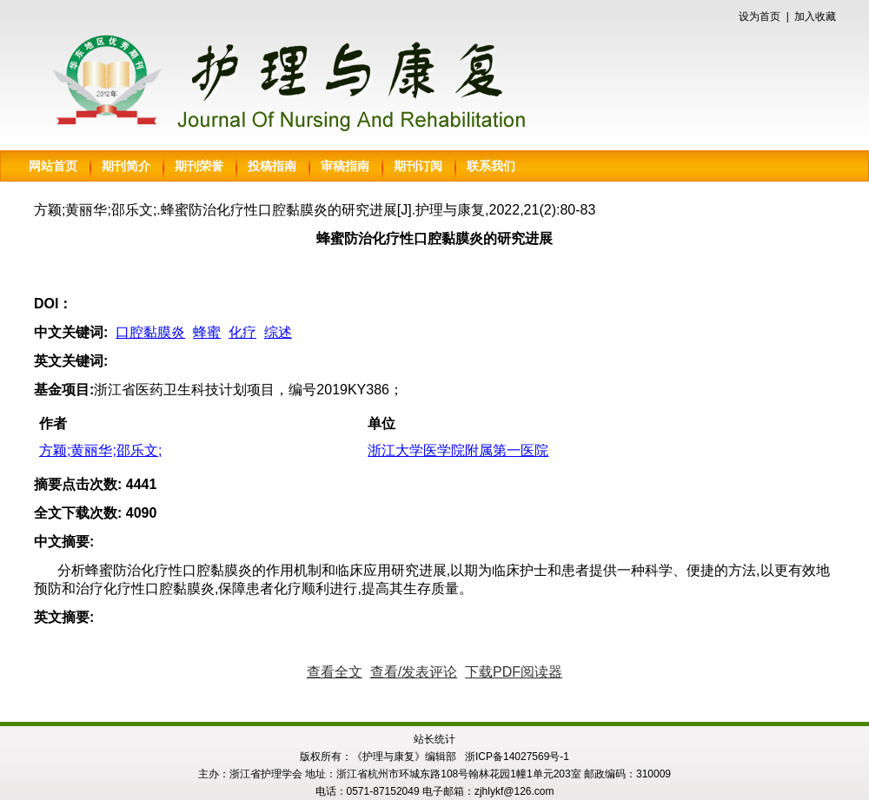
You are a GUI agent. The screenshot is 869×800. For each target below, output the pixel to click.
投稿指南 (272, 166)
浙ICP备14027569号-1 (517, 756)
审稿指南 (345, 166)
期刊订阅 (418, 166)
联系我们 (491, 166)
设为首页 (759, 16)
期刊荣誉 (199, 166)
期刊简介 (126, 166)
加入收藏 (815, 16)
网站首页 (53, 166)
